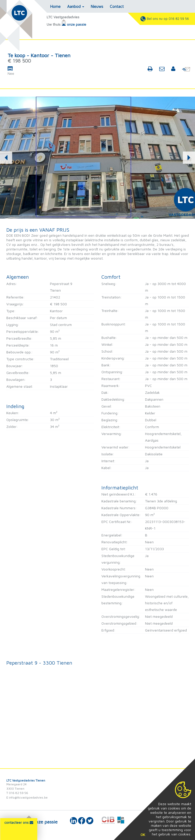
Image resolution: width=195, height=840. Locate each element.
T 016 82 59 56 (17, 792)
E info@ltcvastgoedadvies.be (27, 797)
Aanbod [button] (75, 6)
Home (55, 6)
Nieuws (97, 6)
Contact (117, 6)
